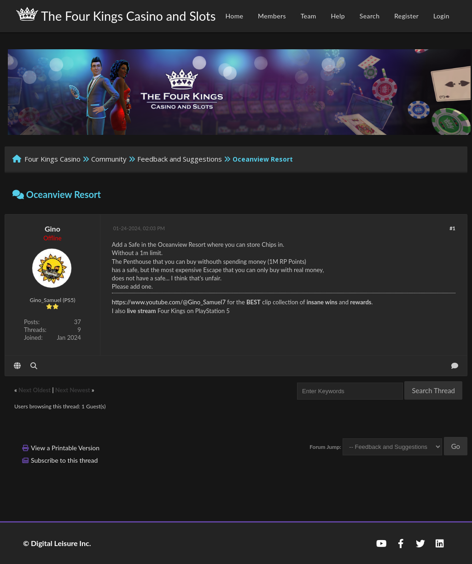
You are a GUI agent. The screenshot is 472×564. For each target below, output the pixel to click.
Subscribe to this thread (64, 460)
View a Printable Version (65, 448)
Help (338, 16)
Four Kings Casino (52, 158)
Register (406, 16)
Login (441, 16)
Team (308, 16)
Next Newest (72, 390)
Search (370, 16)
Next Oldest (34, 390)
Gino (52, 228)
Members (272, 16)
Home (234, 16)
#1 (452, 228)
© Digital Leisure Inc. (57, 543)
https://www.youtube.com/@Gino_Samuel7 (169, 302)
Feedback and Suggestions (179, 158)
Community (109, 158)
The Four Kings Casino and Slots (116, 15)
